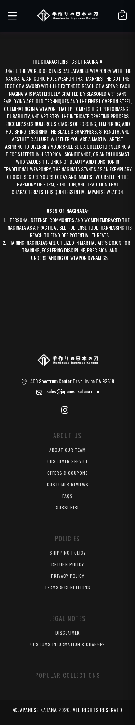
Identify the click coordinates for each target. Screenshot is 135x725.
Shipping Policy (68, 553)
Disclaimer (67, 633)
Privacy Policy (67, 576)
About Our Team (67, 450)
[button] (11, 14)
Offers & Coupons (67, 473)
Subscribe (68, 507)
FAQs (67, 496)
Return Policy (67, 564)
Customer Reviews (68, 484)
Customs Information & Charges (67, 644)
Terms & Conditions (67, 587)
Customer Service (67, 461)
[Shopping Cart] (122, 15)
